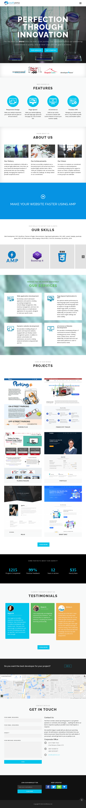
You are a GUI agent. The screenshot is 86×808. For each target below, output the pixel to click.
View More (43, 544)
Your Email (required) (11, 725)
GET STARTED (51, 50)
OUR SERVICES (36, 50)
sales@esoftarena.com (54, 755)
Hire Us (68, 666)
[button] (43, 197)
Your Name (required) (11, 717)
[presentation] (83, 256)
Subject (6, 732)
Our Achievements (38, 161)
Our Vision (62, 161)
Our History (9, 161)
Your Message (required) (12, 740)
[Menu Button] (80, 3)
